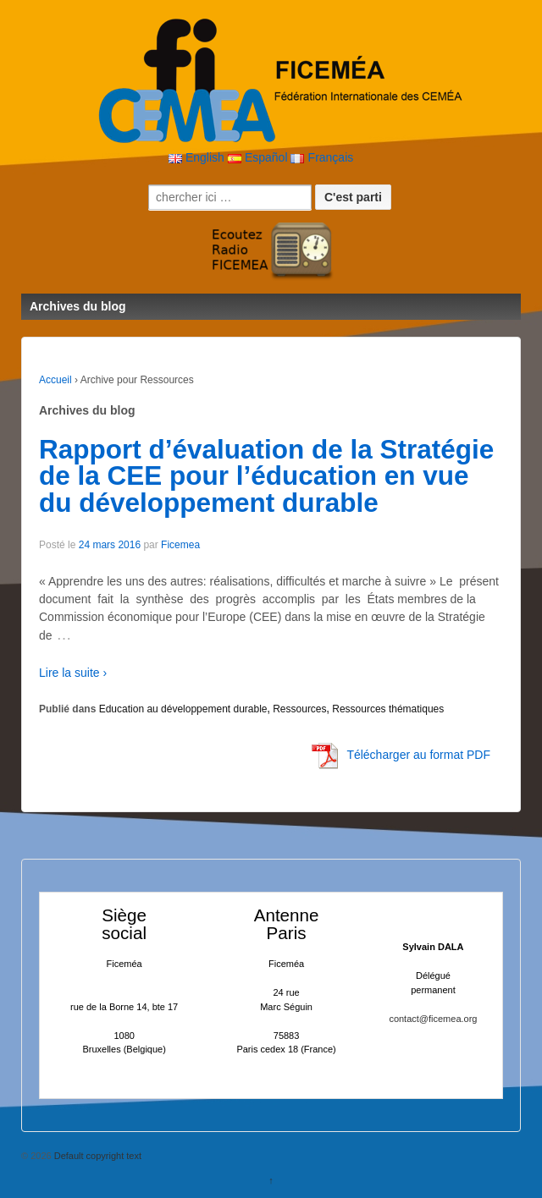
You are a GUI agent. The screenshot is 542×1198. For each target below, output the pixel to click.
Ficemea (180, 545)
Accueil (55, 380)
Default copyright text (96, 1156)
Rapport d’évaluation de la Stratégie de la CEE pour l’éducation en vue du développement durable (266, 476)
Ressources (299, 709)
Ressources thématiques (388, 709)
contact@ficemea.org (433, 1019)
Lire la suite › (73, 672)
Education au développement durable (183, 709)
